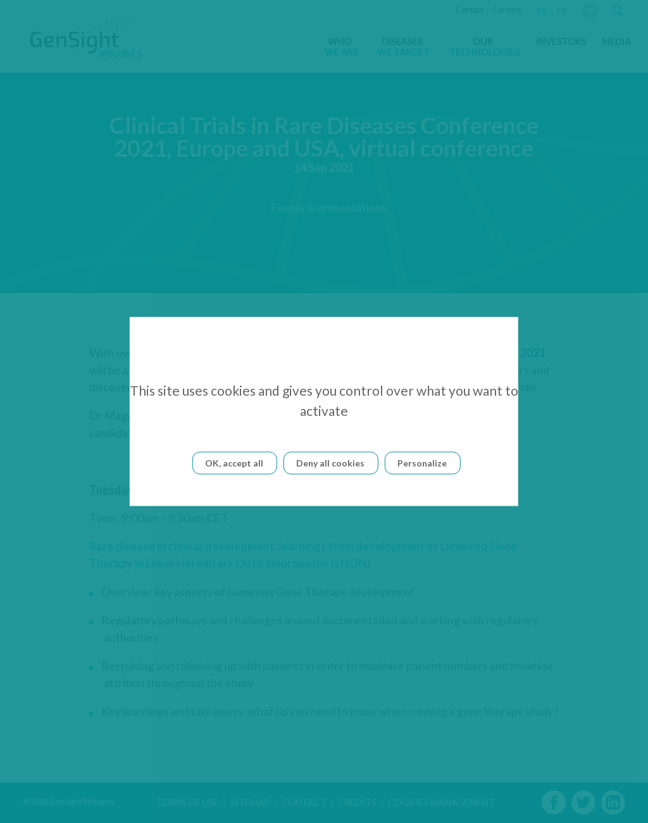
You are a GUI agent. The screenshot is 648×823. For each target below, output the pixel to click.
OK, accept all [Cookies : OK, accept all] (234, 463)
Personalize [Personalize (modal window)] (422, 463)
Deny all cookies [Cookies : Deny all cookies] (330, 463)
